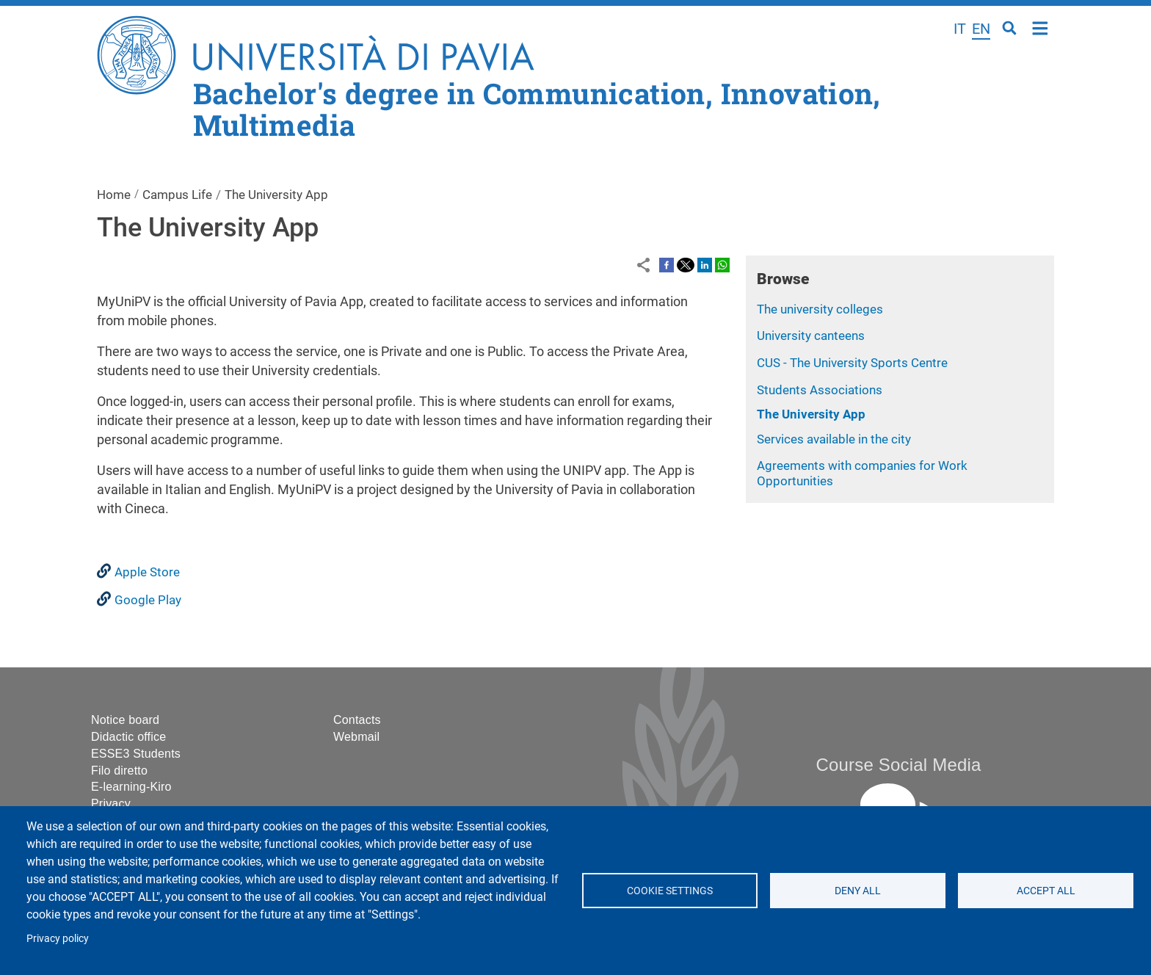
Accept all (1045, 890)
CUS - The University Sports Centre (852, 362)
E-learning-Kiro (131, 786)
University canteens (811, 335)
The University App (811, 414)
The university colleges (820, 309)
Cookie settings (670, 890)
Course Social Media (898, 765)
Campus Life (177, 194)
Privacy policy (57, 938)
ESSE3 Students (136, 753)
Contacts (357, 720)
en (981, 28)
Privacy (111, 803)
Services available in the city (834, 439)
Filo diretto (119, 770)
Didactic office (128, 737)
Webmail (356, 737)
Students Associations (819, 390)
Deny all (858, 890)
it (960, 28)
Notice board (125, 720)
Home (1040, 27)
